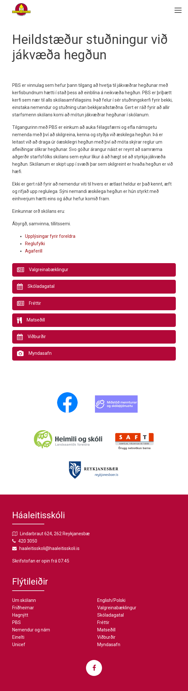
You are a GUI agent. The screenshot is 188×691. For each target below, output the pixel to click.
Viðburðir (106, 637)
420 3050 (27, 541)
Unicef (18, 644)
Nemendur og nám (31, 629)
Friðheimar (23, 607)
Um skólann (24, 600)
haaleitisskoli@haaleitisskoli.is (49, 548)
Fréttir (103, 622)
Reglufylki (35, 243)
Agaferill (33, 251)
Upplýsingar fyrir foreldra (50, 236)
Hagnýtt (20, 615)
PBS (16, 622)
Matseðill (106, 629)
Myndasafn (108, 644)
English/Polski (111, 600)
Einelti (18, 637)
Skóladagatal (110, 615)
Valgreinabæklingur (116, 607)
